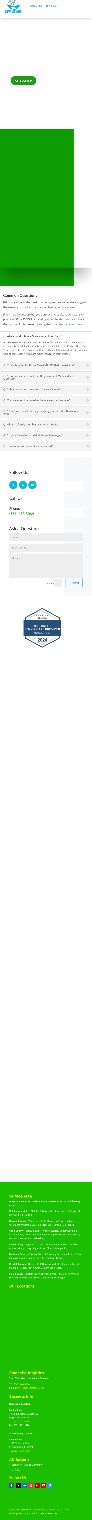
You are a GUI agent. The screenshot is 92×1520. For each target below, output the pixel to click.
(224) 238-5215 (22, 1450)
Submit (74, 583)
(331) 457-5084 (21, 513)
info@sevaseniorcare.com (30, 1387)
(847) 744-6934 (22, 1384)
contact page (74, 324)
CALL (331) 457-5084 (43, 5)
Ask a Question (23, 80)
